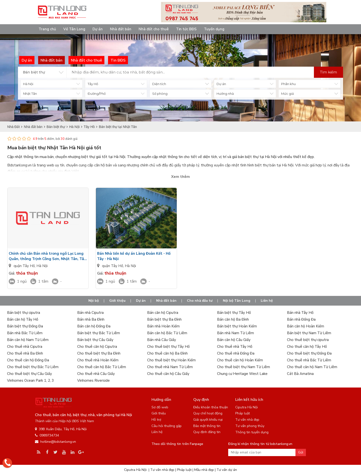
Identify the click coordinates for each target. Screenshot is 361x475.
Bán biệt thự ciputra (23, 312)
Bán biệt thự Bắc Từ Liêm (98, 333)
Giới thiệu (117, 300)
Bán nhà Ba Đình (90, 319)
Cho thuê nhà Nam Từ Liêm (170, 366)
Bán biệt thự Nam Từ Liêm (309, 333)
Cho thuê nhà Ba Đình (25, 353)
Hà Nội (42, 265)
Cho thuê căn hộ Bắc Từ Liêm (101, 366)
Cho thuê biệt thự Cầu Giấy (29, 373)
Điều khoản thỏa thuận (210, 407)
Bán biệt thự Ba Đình (164, 319)
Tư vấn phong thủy (249, 426)
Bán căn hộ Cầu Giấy (234, 339)
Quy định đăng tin (206, 432)
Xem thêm (180, 176)
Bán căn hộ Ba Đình (233, 319)
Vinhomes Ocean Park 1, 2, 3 (30, 380)
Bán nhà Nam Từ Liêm (235, 333)
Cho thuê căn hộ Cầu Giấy (168, 373)
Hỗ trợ (156, 419)
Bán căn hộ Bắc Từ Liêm (167, 333)
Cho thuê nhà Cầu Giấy (96, 373)
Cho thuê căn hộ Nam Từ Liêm (312, 366)
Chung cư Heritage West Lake (242, 373)
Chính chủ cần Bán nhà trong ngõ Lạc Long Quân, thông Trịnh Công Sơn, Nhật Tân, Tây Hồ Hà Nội (47, 256)
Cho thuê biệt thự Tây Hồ (168, 346)
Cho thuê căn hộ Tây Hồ (307, 346)
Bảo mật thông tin (206, 426)
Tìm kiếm (328, 72)
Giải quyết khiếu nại (208, 419)
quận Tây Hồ (24, 265)
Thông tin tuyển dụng (252, 432)
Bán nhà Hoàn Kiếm (163, 326)
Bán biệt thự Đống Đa (25, 326)
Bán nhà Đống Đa (301, 319)
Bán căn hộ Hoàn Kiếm (305, 326)
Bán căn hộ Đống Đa (93, 326)
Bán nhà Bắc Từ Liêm (24, 333)
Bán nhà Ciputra (90, 312)
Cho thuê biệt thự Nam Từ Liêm (243, 366)
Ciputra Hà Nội (246, 407)
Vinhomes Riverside (93, 380)
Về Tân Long (74, 29)
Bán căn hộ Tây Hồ (22, 319)
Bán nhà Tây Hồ (300, 312)
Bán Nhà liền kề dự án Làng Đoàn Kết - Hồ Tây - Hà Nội (134, 256)
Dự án (97, 29)
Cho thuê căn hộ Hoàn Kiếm (240, 360)
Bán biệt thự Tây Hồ (234, 312)
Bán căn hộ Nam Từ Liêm (28, 339)
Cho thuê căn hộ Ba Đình (167, 353)
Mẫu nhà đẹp (204, 469)
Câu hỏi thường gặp (166, 426)
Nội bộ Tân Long (236, 300)
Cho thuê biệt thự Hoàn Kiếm (171, 360)
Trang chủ (47, 29)
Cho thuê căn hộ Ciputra (97, 346)
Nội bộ (93, 300)
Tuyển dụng (214, 29)
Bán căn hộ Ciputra (162, 312)
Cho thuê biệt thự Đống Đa (309, 353)
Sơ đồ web (159, 407)
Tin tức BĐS (186, 29)
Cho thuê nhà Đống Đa (235, 353)
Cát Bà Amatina (300, 373)
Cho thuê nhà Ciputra (24, 346)
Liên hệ (267, 300)
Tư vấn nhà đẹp (247, 419)
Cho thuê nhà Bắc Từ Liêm (309, 360)
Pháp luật (242, 413)
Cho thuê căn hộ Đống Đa (28, 360)
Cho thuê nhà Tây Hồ (234, 346)
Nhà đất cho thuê (154, 29)
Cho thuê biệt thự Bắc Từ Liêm (33, 366)
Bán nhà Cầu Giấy (161, 339)
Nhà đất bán (120, 29)
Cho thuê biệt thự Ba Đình (98, 353)
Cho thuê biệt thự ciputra (308, 339)
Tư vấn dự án (227, 469)
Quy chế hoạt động (207, 413)
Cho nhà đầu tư (199, 300)
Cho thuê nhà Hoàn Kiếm (97, 360)
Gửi (300, 452)
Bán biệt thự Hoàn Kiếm (237, 326)
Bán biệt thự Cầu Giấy (95, 339)
